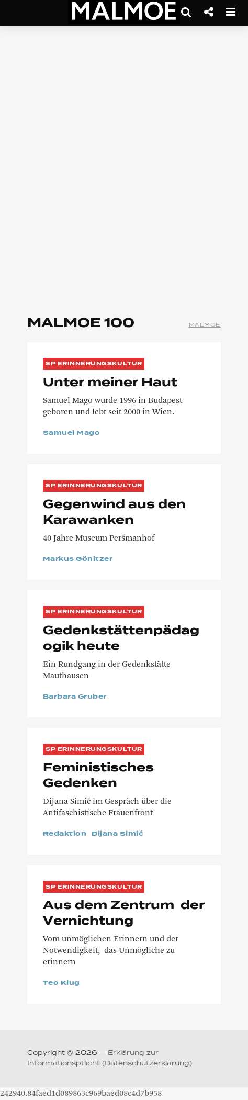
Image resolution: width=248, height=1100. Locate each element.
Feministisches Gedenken (98, 776)
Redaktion (64, 834)
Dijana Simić (117, 834)
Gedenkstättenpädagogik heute (121, 639)
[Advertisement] (124, 166)
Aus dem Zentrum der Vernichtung (124, 913)
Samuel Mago (71, 433)
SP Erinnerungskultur (94, 363)
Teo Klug (61, 983)
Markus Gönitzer (77, 559)
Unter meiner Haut (110, 383)
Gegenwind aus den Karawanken (114, 512)
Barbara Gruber (75, 697)
